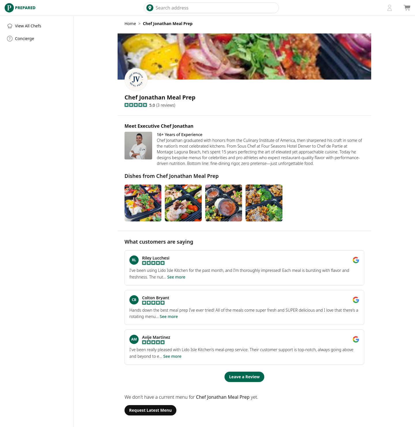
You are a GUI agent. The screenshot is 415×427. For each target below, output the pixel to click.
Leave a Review (244, 376)
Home (130, 23)
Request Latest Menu (150, 410)
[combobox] (216, 7)
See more (176, 277)
